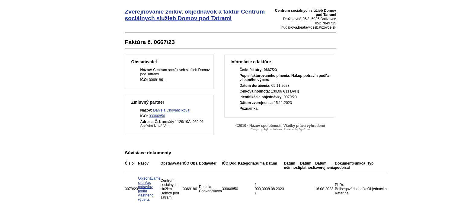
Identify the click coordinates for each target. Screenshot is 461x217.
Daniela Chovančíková (171, 110)
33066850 (157, 116)
